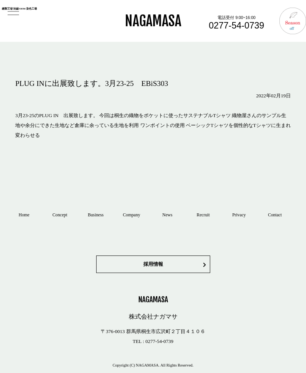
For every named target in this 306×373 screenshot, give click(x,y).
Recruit (203, 215)
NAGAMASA (153, 21)
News (167, 215)
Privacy (239, 215)
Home (24, 215)
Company (131, 215)
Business (96, 215)
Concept (59, 215)
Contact (275, 215)
